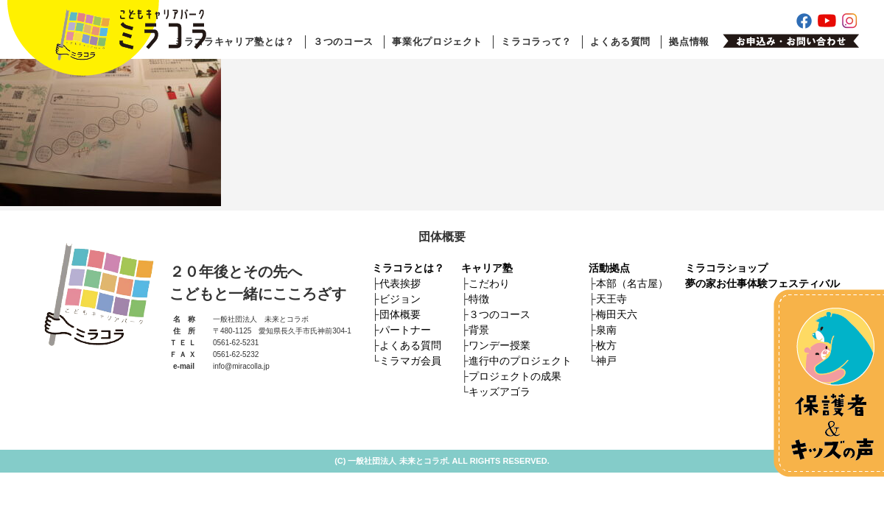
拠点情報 (689, 41)
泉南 (606, 330)
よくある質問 (620, 41)
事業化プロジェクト (437, 41)
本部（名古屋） (632, 283)
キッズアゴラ (499, 392)
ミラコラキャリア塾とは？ (234, 41)
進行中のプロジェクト (520, 361)
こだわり (489, 283)
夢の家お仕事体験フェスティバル (762, 283)
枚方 (606, 345)
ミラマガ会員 (410, 361)
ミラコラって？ (536, 41)
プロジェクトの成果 (515, 376)
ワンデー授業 (499, 345)
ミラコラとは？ (408, 268)
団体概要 (400, 314)
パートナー (405, 330)
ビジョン (400, 299)
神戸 (606, 361)
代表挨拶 (400, 283)
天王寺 (611, 299)
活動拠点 (609, 268)
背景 (479, 330)
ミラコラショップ (726, 268)
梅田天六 (616, 314)
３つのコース (343, 41)
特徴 (479, 299)
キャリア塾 (487, 268)
